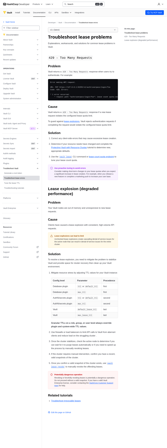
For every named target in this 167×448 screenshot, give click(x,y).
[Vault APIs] (56, 12)
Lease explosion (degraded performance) (141, 40)
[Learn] (49, 4)
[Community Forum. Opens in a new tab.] (21, 247)
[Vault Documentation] (39, 13)
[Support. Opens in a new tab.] (21, 252)
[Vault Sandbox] (66, 12)
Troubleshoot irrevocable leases (66, 401)
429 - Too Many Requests (134, 36)
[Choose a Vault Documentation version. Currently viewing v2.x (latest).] (83, 29)
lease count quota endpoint (101, 157)
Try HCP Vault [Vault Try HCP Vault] (154, 13)
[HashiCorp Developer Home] (16, 4)
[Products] (37, 4)
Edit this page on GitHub (59, 412)
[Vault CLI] (50, 12)
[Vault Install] (18, 12)
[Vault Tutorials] (27, 12)
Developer (52, 23)
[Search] (83, 4)
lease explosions (71, 121)
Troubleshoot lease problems (136, 33)
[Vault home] (7, 13)
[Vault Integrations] (79, 12)
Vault (60, 23)
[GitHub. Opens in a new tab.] (21, 257)
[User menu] (160, 4)
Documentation (70, 23)
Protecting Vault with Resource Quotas (69, 147)
